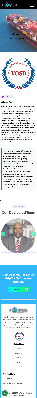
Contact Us (18, 367)
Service (18, 357)
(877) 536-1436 (8, 378)
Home (12, 38)
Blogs (18, 362)
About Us (23, 38)
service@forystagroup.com (12, 383)
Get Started (18, 289)
